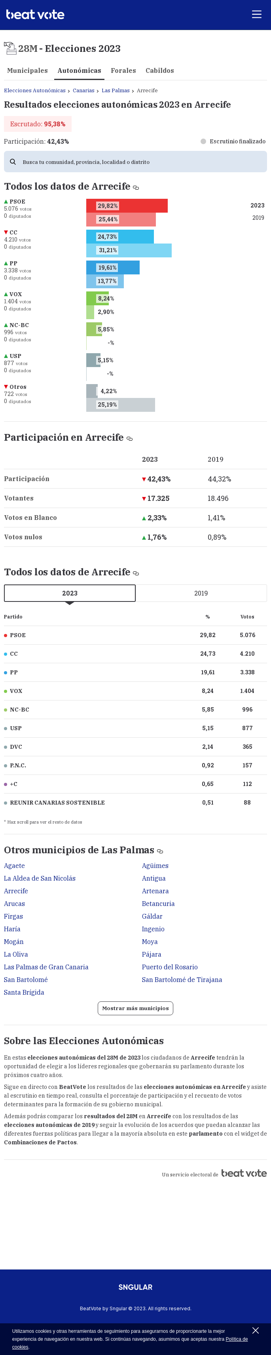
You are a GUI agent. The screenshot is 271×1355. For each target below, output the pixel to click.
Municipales (27, 70)
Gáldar (152, 916)
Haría (12, 929)
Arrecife (16, 891)
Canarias (84, 90)
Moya (150, 942)
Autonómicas (79, 70)
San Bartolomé (26, 980)
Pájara (151, 954)
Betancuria (158, 904)
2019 (201, 593)
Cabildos (160, 70)
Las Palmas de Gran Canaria (46, 967)
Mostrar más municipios (135, 1008)
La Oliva (16, 954)
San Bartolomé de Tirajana (182, 980)
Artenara (155, 891)
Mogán (14, 942)
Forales (123, 70)
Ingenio (153, 929)
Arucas (14, 904)
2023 (70, 593)
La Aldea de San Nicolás (40, 878)
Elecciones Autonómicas (35, 90)
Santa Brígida (24, 992)
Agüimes (155, 866)
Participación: (36, 141)
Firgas (13, 916)
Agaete (14, 866)
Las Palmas (116, 90)
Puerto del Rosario (170, 967)
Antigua (154, 878)
